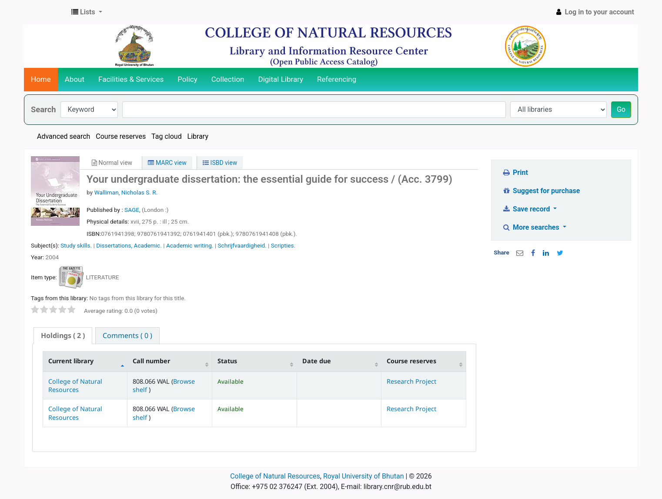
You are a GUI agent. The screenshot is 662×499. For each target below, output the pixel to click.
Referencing (336, 79)
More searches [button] (531, 227)
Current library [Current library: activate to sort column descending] (71, 361)
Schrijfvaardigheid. (242, 245)
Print (515, 172)
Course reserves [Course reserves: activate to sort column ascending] (411, 361)
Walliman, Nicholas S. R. (125, 192)
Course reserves (121, 136)
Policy (187, 79)
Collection (227, 79)
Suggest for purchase (541, 191)
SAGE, (133, 209)
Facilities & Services (131, 79)
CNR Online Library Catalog (46, 12)
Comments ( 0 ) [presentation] (127, 335)
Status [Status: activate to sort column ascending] (227, 361)
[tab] (62, 335)
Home (41, 79)
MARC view (167, 162)
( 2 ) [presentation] (63, 335)
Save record (527, 209)
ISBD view (220, 162)
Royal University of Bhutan (363, 476)
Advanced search (63, 136)
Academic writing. (190, 245)
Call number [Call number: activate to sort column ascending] (151, 361)
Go (621, 109)
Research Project (411, 381)
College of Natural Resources (75, 385)
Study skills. (76, 245)
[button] (87, 12)
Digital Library (281, 79)
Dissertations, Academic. (129, 245)
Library (197, 136)
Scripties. (283, 245)
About (74, 79)
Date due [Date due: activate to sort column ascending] (316, 361)
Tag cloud (166, 136)
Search (43, 109)
